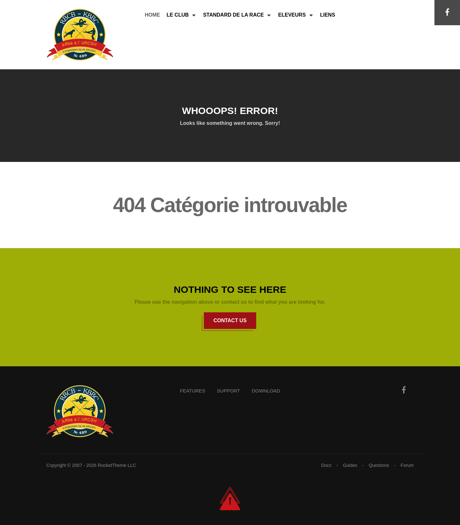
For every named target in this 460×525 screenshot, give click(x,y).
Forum (407, 465)
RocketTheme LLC (117, 465)
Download (267, 390)
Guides (349, 465)
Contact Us (230, 320)
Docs (325, 465)
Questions (378, 465)
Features (191, 390)
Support (228, 390)
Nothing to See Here (230, 289)
